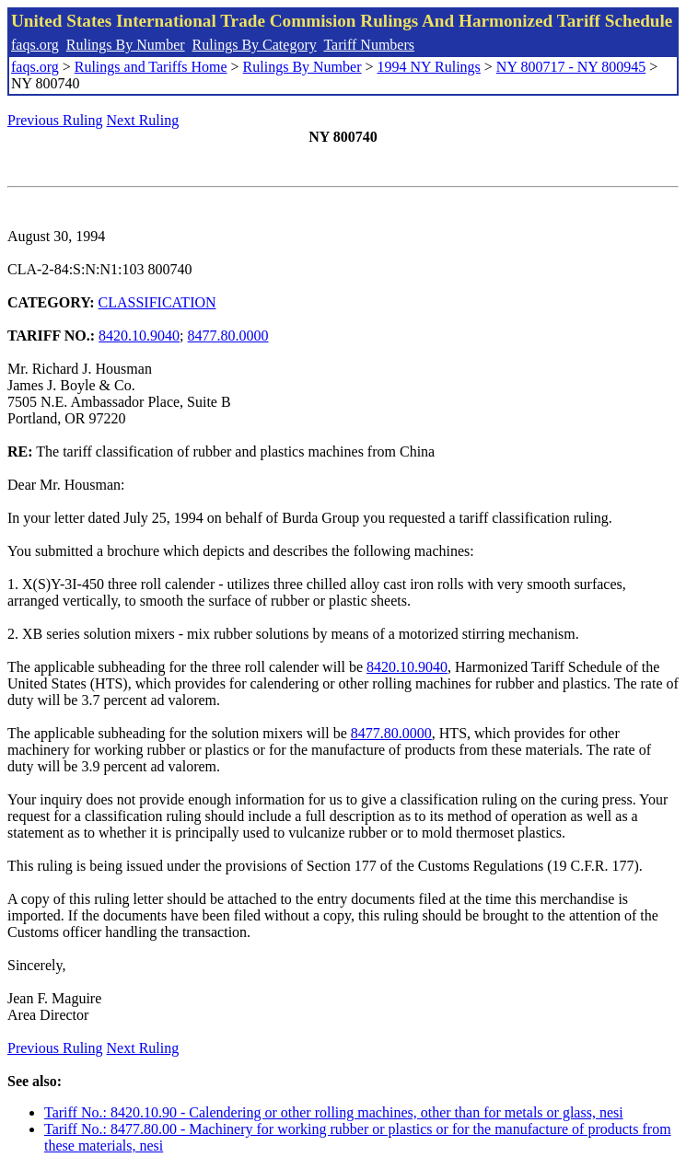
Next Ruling (143, 120)
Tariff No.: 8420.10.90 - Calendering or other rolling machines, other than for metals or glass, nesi (333, 1112)
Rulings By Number (125, 44)
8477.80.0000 (228, 335)
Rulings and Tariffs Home (151, 67)
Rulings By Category (254, 44)
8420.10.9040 (139, 335)
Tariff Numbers (368, 44)
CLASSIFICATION (157, 302)
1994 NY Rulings (429, 67)
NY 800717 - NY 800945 (570, 67)
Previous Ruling (55, 120)
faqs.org (35, 44)
